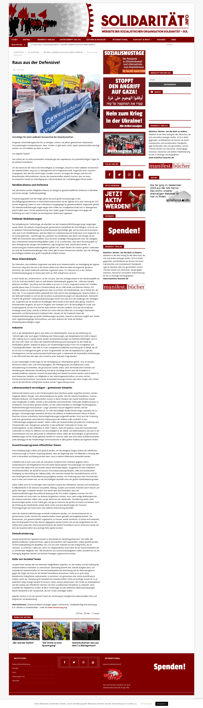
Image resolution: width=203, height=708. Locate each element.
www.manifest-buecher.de (115, 278)
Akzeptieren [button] (161, 704)
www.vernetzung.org (57, 607)
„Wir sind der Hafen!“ (23, 642)
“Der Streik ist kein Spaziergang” (52, 644)
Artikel (26, 39)
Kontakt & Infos (141, 39)
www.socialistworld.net (112, 664)
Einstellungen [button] (146, 703)
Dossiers (161, 39)
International (120, 39)
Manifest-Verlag (46, 39)
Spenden (15, 680)
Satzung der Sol (18, 676)
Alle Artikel (33, 52)
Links (173, 39)
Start (15, 39)
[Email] (170, 79)
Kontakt (15, 668)
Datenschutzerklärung (21, 664)
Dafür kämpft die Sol (70, 39)
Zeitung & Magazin (96, 39)
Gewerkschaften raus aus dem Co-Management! (85, 644)
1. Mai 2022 (20, 70)
